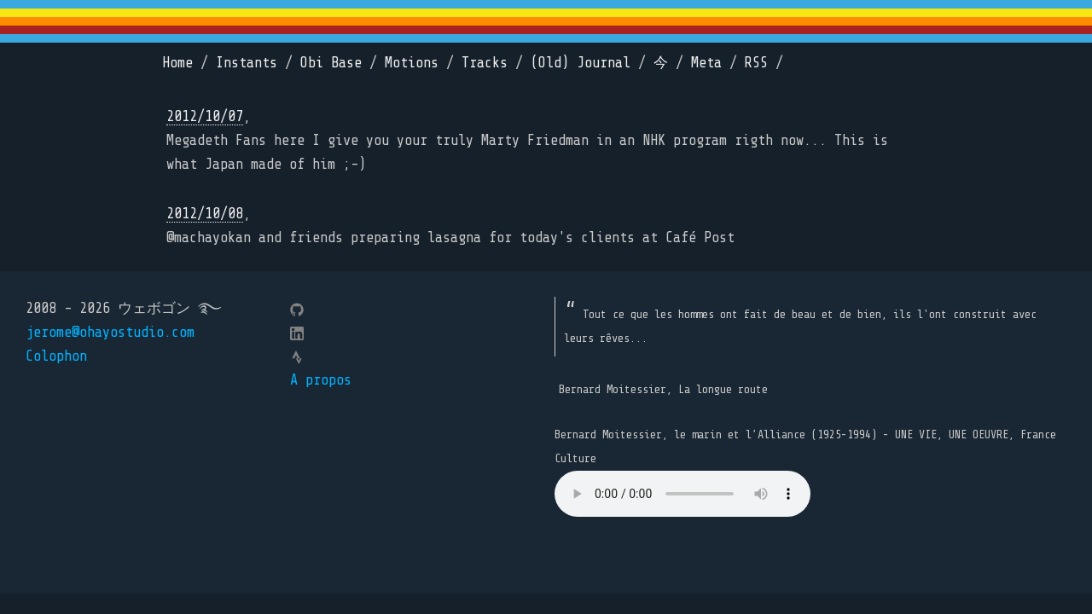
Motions (412, 63)
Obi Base (331, 63)
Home (177, 63)
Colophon (56, 356)
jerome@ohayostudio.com (110, 332)
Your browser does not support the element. (682, 494)
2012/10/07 (204, 116)
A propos (320, 380)
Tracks (485, 63)
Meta (706, 63)
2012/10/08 (204, 214)
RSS (756, 63)
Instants (246, 63)
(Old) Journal (580, 63)
